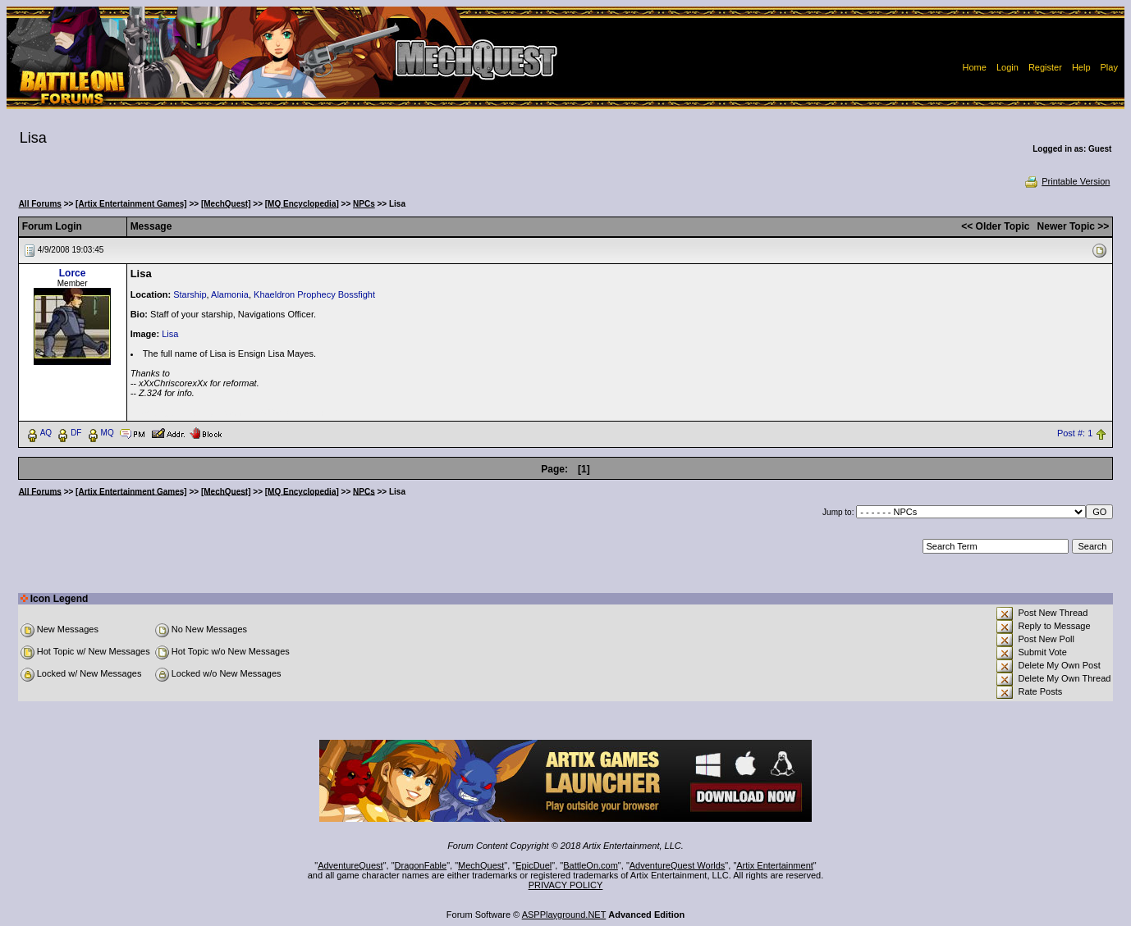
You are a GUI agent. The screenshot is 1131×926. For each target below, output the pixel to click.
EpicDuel (533, 865)
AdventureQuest (350, 865)
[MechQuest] (226, 203)
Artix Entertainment (774, 865)
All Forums (40, 203)
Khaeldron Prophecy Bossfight (314, 294)
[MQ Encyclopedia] (302, 203)
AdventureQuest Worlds (678, 865)
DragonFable (421, 865)
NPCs (364, 203)
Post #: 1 (1074, 433)
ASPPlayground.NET (564, 914)
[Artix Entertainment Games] (131, 203)
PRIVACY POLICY (566, 885)
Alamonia (230, 294)
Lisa (170, 334)
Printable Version (1066, 181)
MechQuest (481, 865)
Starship (189, 294)
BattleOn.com (590, 865)
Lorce (72, 273)
